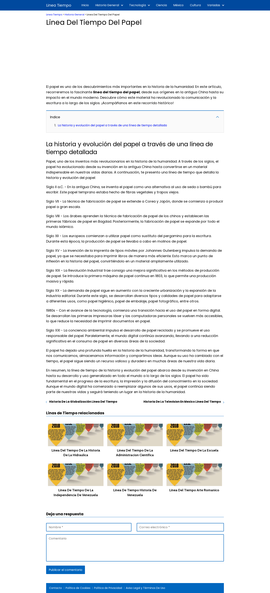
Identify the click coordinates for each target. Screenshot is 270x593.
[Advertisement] (135, 54)
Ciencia (161, 5)
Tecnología (137, 5)
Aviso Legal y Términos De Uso (145, 588)
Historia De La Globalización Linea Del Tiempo (83, 402)
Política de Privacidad (108, 588)
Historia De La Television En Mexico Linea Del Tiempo (182, 402)
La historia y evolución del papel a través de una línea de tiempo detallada (112, 125)
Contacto (55, 588)
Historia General (107, 5)
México (178, 5)
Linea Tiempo (58, 5)
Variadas (213, 5)
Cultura (195, 5)
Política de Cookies (78, 588)
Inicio (85, 5)
